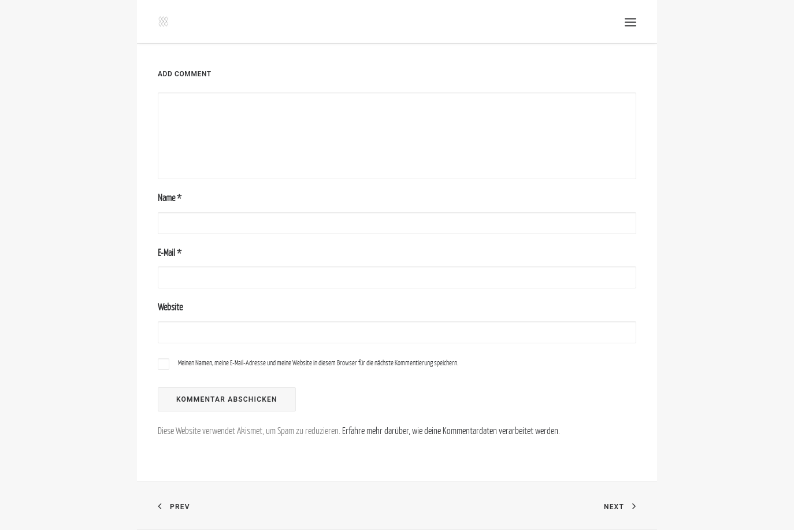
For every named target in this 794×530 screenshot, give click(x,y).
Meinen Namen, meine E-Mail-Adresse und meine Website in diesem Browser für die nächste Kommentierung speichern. (318, 362)
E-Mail (169, 252)
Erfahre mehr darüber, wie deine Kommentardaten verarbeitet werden (450, 430)
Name (169, 197)
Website (170, 307)
